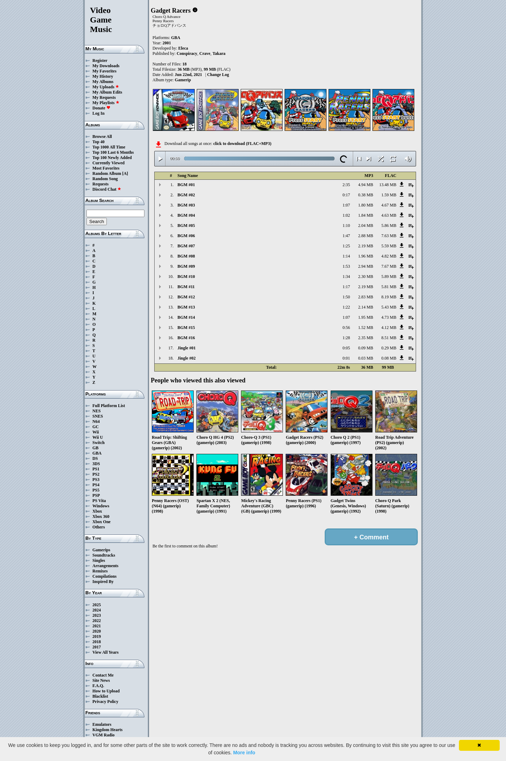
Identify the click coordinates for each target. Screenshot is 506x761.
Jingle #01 (186, 347)
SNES (97, 416)
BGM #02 (186, 194)
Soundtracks (103, 555)
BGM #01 (186, 184)
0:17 (346, 194)
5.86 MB (388, 225)
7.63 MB (388, 235)
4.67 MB (388, 205)
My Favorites (104, 71)
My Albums (102, 81)
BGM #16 (186, 337)
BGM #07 (186, 245)
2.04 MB (365, 225)
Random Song (105, 178)
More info (244, 752)
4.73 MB (388, 317)
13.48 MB (387, 184)
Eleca (183, 48)
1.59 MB (388, 194)
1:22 (346, 307)
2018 (96, 641)
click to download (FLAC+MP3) (242, 143)
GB (95, 447)
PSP (96, 495)
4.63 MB (388, 215)
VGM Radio (103, 735)
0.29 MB (388, 347)
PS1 (95, 469)
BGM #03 (186, 205)
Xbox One (101, 521)
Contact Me (102, 675)
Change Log (218, 74)
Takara (219, 53)
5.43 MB (388, 307)
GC (95, 426)
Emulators (101, 724)
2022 (96, 620)
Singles (98, 560)
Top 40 (98, 141)
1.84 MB (365, 215)
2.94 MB (365, 266)
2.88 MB (365, 235)
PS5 (95, 490)
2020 (96, 631)
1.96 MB (365, 256)
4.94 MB (365, 184)
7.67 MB (388, 266)
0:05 (346, 347)
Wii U (97, 437)
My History (102, 76)
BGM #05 (186, 225)
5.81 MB (388, 286)
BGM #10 (186, 276)
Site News (101, 680)
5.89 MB (388, 276)
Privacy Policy (105, 701)
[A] (125, 173)
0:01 (346, 358)
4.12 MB (388, 327)
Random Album (106, 173)
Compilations (104, 576)
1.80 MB (365, 205)
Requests (100, 184)
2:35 (346, 184)
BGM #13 (186, 307)
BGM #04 (186, 215)
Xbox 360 (100, 516)
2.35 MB (365, 337)
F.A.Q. (98, 685)
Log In (98, 113)
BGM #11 (186, 286)
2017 (96, 647)
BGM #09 (186, 266)
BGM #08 (186, 256)
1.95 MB (365, 317)
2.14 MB (365, 307)
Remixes (100, 571)
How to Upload (105, 691)
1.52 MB (365, 327)
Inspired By (102, 581)
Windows (100, 505)
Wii (95, 432)
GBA (97, 453)
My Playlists (105, 102)
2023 (96, 615)
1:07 (346, 205)
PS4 (95, 484)
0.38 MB (365, 194)
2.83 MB (365, 296)
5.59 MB (388, 245)
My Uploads (105, 86)
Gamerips (101, 549)
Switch (98, 442)
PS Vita (99, 500)
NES (96, 410)
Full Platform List (108, 405)
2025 (96, 604)
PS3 (95, 479)
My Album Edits (107, 92)
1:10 (346, 225)
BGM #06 (186, 235)
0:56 (346, 327)
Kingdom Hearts (107, 729)
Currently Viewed (108, 162)
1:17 (346, 286)
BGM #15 (186, 327)
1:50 (346, 296)
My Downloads (105, 65)
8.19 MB (388, 296)
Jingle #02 (186, 358)
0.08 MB (388, 358)
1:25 (346, 245)
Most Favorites (105, 168)
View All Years (105, 652)
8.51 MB (388, 337)
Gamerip (183, 79)
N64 (96, 421)
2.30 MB (365, 276)
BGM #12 (186, 296)
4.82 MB (388, 256)
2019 (96, 636)
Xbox (97, 511)
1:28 (346, 337)
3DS (96, 463)
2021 (96, 625)
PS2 (95, 474)
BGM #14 (186, 317)
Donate (101, 108)
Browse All (102, 136)
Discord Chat (106, 189)
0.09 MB (365, 347)
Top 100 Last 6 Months (113, 152)
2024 (96, 610)
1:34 (346, 276)
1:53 (346, 266)
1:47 (346, 235)
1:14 (346, 256)
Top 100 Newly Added (112, 157)
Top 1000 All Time (108, 147)
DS (95, 458)
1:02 (346, 215)
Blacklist (100, 696)
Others (98, 527)
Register (100, 60)
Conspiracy (187, 53)
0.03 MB (365, 358)
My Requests (104, 97)
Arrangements (105, 565)
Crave (204, 53)
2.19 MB (365, 245)
